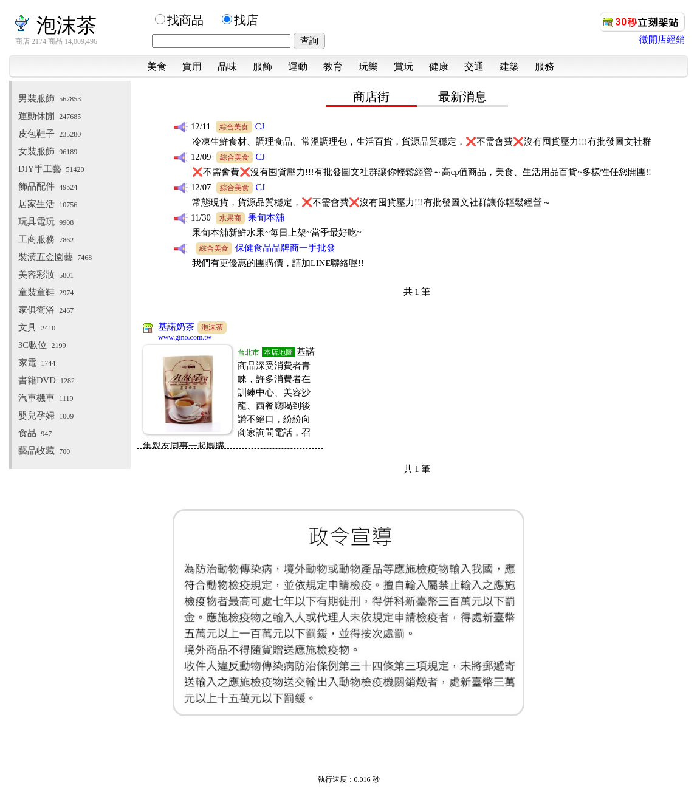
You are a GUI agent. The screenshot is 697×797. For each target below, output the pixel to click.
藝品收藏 (44, 451)
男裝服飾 (49, 98)
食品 (35, 433)
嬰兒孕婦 (46, 415)
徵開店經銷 (662, 39)
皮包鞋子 (49, 134)
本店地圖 (278, 352)
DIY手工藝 (51, 169)
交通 (474, 66)
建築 (509, 66)
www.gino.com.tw (184, 337)
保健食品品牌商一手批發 (285, 248)
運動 (297, 66)
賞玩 (403, 66)
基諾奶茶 (176, 327)
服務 (544, 66)
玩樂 (368, 66)
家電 (36, 363)
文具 (36, 327)
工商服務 (46, 239)
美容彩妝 (46, 274)
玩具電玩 (46, 222)
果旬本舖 (266, 217)
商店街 (371, 96)
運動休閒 (49, 116)
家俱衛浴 (46, 310)
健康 (438, 66)
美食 (157, 66)
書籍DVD (46, 380)
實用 (192, 66)
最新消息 (462, 96)
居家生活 (47, 204)
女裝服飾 (47, 151)
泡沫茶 (54, 25)
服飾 (262, 66)
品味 (227, 66)
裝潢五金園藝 (55, 257)
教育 (333, 66)
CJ (259, 126)
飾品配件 (47, 186)
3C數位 (42, 345)
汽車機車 (45, 398)
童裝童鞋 (46, 292)
